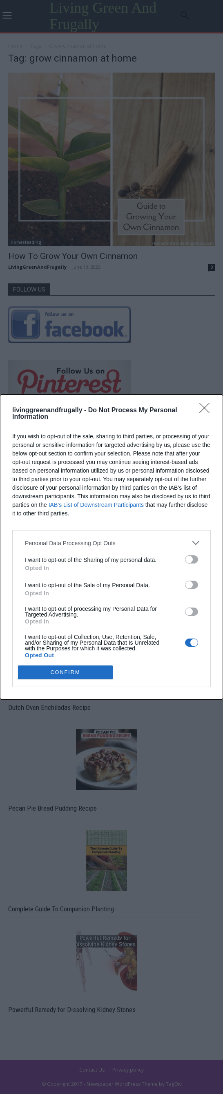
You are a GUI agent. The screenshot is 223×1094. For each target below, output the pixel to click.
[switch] (191, 558)
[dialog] (111, 547)
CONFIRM (66, 672)
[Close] (207, 409)
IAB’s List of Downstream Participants (96, 503)
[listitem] (111, 541)
